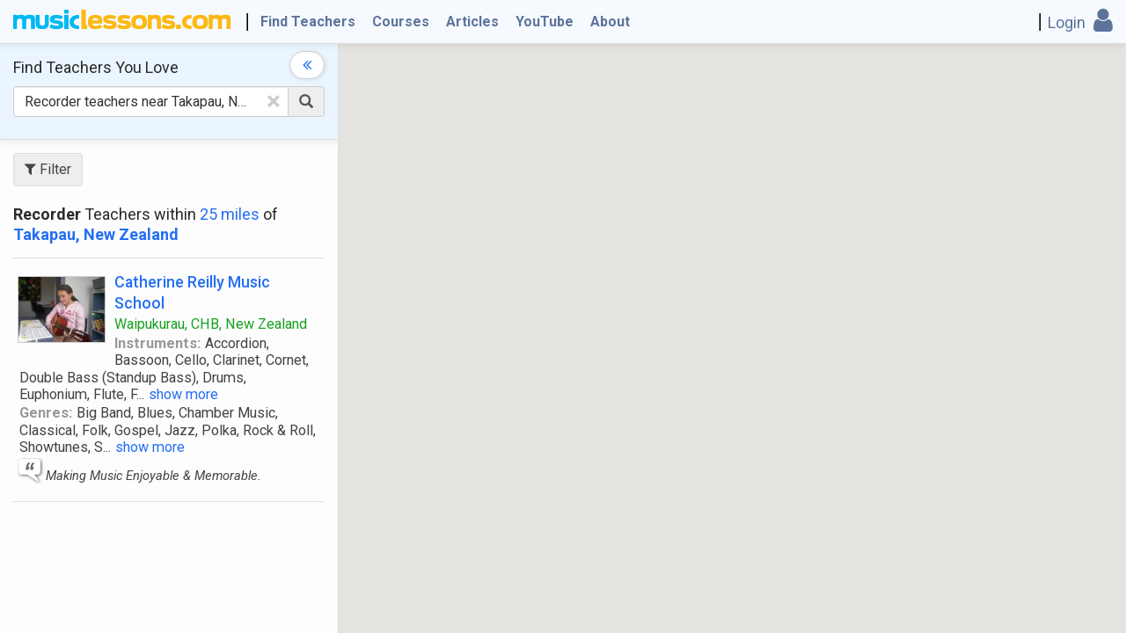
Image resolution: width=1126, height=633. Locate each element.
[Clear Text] (274, 101)
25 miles (230, 214)
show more (183, 394)
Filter (48, 169)
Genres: (45, 412)
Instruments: (157, 343)
